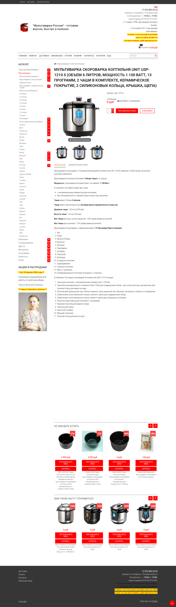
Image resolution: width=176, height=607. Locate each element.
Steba (21, 230)
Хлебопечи (23, 239)
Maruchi (22, 156)
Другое (21, 246)
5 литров (22, 97)
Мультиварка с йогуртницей (30, 79)
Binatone (22, 221)
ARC (21, 233)
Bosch (21, 137)
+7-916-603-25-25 (150, 10)
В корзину (147, 111)
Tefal (21, 146)
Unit (20, 159)
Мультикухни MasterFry (28, 91)
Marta (21, 162)
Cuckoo (22, 125)
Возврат (78, 56)
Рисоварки (23, 118)
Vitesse (22, 171)
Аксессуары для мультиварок (31, 122)
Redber (22, 193)
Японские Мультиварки (28, 76)
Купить (66, 469)
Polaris (22, 149)
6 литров (22, 94)
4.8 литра (23, 100)
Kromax (22, 165)
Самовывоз (57, 56)
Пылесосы (23, 256)
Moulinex (22, 143)
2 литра (22, 115)
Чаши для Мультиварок (28, 70)
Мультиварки (24, 73)
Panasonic (23, 131)
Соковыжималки (25, 243)
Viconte (22, 168)
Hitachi (22, 183)
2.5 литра (23, 112)
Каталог (33, 56)
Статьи (22, 2)
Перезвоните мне (127, 111)
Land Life (22, 196)
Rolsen (22, 208)
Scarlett (22, 199)
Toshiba (22, 180)
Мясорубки (23, 250)
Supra (21, 190)
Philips (21, 140)
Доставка (31, 2)
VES (21, 202)
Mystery (22, 211)
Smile (21, 177)
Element (22, 224)
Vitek (21, 205)
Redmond (23, 134)
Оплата (68, 56)
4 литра (22, 106)
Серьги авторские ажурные (30, 285)
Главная (22, 56)
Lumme (22, 227)
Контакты (89, 56)
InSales (154, 601)
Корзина (100, 56)
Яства (21, 260)
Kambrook (23, 236)
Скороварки (23, 253)
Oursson (22, 187)
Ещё (110, 56)
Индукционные (25, 83)
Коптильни (79, 64)
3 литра (22, 109)
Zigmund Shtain (25, 174)
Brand (21, 153)
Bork (21, 128)
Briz (20, 217)
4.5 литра (23, 103)
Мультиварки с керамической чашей (31, 87)
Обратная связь (43, 2)
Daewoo (22, 214)
